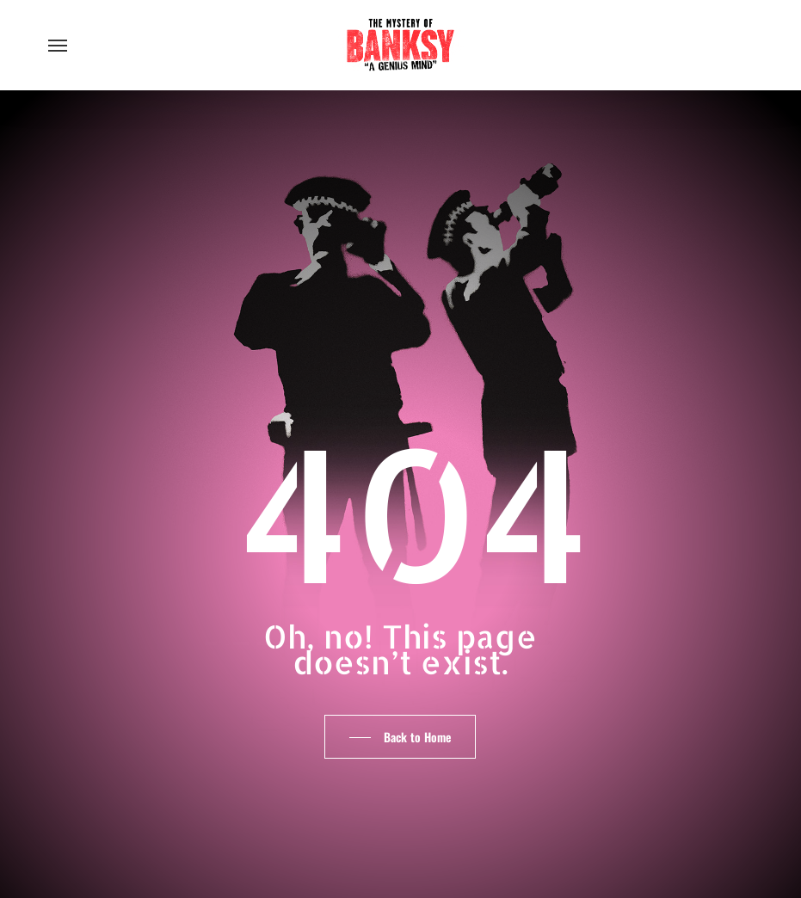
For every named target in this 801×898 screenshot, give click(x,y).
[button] (57, 44)
